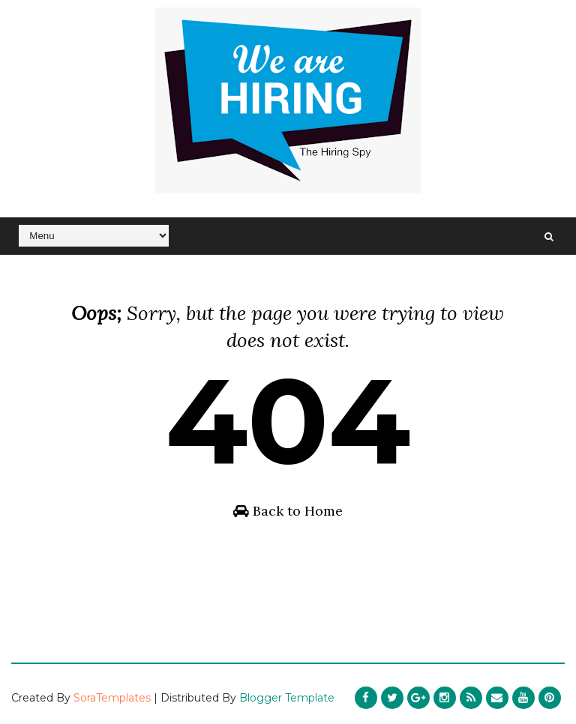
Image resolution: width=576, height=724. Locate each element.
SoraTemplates (112, 698)
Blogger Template (286, 698)
